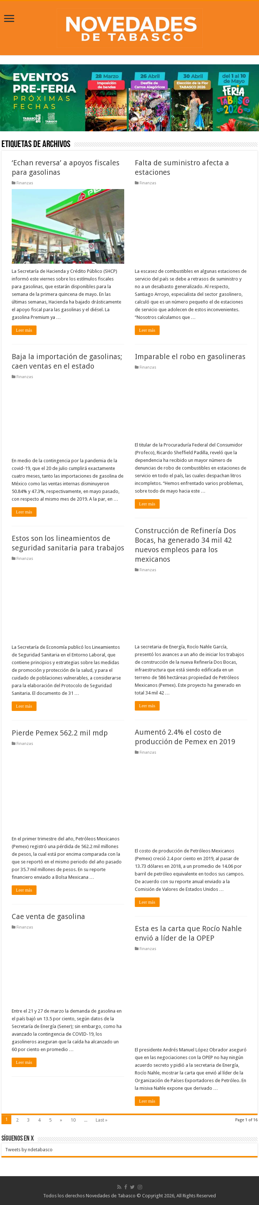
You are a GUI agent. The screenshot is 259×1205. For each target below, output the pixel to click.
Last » (101, 1120)
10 (73, 1120)
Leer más (24, 330)
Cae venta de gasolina (48, 916)
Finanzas (24, 183)
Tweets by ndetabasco (29, 1149)
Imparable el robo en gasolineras (190, 356)
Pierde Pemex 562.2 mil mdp (60, 732)
